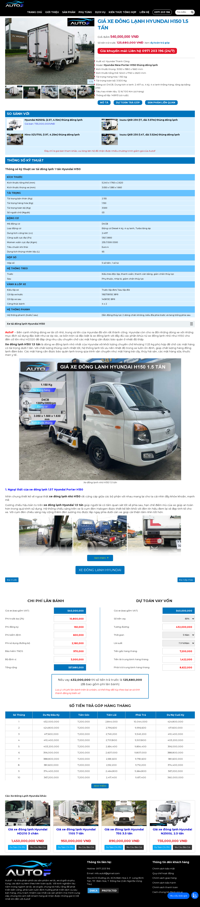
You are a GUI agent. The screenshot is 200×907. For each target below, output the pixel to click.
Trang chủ (34, 12)
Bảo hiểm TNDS (14, 651)
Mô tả (104, 102)
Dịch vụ (100, 12)
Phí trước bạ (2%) (14, 618)
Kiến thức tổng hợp (122, 12)
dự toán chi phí (17, 847)
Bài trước (12, 579)
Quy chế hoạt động (163, 873)
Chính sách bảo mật (163, 868)
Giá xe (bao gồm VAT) (17, 610)
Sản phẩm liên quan (161, 102)
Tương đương (121, 626)
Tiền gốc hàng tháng (125, 651)
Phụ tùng (85, 12)
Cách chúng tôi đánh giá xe (167, 892)
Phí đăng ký (11, 626)
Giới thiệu (52, 12)
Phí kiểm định (13, 634)
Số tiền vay (120, 618)
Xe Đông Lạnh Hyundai (100, 570)
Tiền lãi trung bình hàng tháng (131, 659)
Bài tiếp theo (186, 579)
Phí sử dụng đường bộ (17, 643)
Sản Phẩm (68, 12)
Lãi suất (118, 643)
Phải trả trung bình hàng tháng (131, 667)
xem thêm (100, 785)
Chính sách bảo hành (164, 882)
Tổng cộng (11, 667)
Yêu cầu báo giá (38, 847)
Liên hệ (144, 12)
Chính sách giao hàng (164, 877)
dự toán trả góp (160, 42)
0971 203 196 (162, 12)
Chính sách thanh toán (165, 887)
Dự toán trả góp (128, 102)
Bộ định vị (10, 659)
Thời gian (119, 634)
